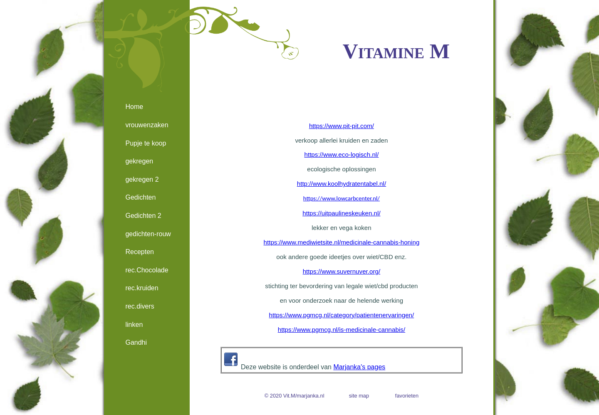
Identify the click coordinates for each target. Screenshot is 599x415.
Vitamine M (396, 51)
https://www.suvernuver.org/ (342, 271)
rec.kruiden (141, 287)
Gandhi (136, 342)
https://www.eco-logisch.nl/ (341, 154)
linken (134, 324)
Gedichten (140, 197)
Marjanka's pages (359, 367)
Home (134, 106)
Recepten (139, 251)
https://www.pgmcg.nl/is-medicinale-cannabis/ (341, 329)
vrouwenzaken (146, 124)
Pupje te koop (145, 143)
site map (359, 396)
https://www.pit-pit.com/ (341, 125)
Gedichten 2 (143, 215)
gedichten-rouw (148, 233)
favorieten (406, 396)
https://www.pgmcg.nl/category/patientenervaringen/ (341, 315)
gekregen (139, 161)
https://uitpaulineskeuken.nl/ (341, 213)
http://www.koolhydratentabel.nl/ (341, 183)
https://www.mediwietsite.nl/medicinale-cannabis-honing (342, 242)
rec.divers (139, 306)
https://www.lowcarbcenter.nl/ (341, 198)
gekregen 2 (141, 179)
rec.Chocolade (146, 270)
